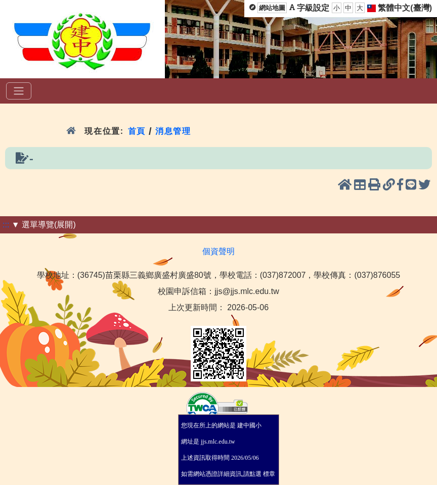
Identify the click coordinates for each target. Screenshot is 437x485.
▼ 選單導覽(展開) (44, 224)
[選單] (18, 91)
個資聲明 (218, 251)
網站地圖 (272, 8)
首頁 (137, 131)
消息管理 (173, 131)
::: (6, 224)
